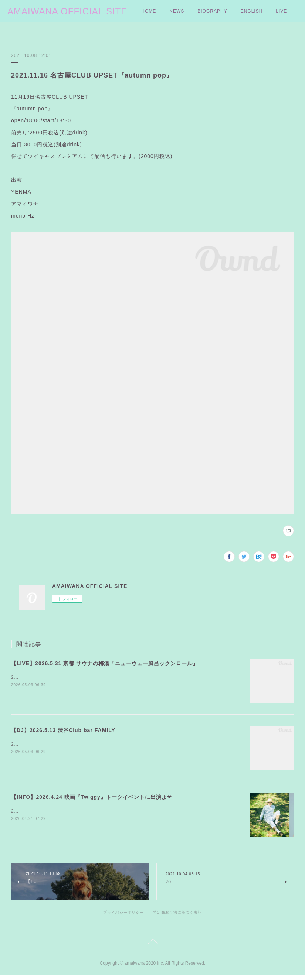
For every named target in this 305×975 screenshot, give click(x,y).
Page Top (152, 943)
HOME (148, 11)
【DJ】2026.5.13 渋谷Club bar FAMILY (63, 730)
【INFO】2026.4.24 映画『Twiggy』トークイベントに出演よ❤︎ (91, 797)
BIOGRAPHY (212, 11)
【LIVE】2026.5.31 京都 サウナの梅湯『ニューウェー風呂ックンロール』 (104, 663)
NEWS (176, 11)
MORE (248, 11)
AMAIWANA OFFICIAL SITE (67, 11)
